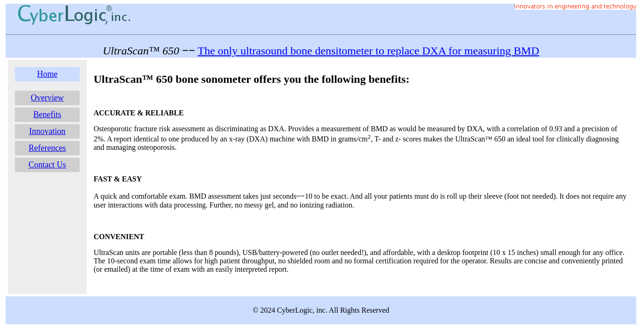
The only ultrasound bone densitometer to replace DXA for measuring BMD (368, 51)
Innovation (47, 131)
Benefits (47, 114)
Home (47, 74)
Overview (47, 97)
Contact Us (47, 164)
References (47, 148)
